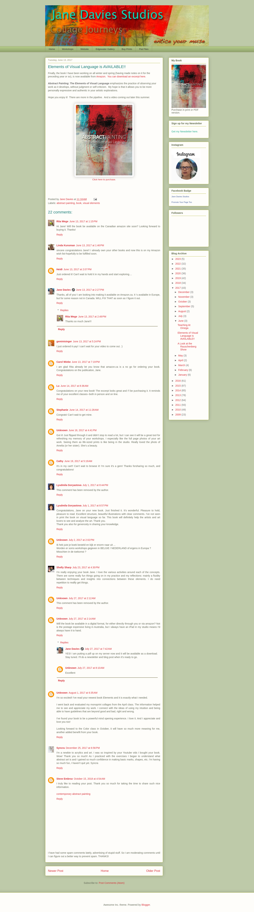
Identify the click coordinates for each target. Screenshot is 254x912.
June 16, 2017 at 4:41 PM (82, 430)
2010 (178, 409)
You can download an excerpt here (126, 76)
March (182, 365)
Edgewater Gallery (105, 49)
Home (52, 49)
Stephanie (62, 409)
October (183, 301)
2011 (178, 404)
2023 (178, 259)
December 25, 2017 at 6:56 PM (83, 747)
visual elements (91, 203)
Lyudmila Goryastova (68, 485)
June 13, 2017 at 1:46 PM (90, 245)
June (181, 320)
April (181, 360)
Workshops (67, 49)
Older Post (153, 871)
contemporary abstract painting (73, 793)
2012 (178, 400)
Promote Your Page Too (181, 202)
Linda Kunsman (65, 245)
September (184, 306)
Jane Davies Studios (180, 196)
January (183, 374)
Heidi (59, 269)
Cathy (59, 461)
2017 (178, 287)
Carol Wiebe (63, 361)
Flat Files (144, 49)
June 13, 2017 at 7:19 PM (86, 361)
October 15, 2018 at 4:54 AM (89, 778)
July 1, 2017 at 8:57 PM (95, 505)
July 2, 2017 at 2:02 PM (81, 539)
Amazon (100, 76)
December (184, 292)
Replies (64, 310)
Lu (57, 385)
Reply (59, 234)
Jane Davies (63, 289)
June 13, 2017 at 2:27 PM (90, 289)
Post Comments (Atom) (111, 883)
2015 (178, 385)
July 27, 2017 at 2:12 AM (82, 598)
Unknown (62, 430)
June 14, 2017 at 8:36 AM (74, 385)
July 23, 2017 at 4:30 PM (85, 567)
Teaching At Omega (184, 326)
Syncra (60, 747)
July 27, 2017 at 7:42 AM (98, 648)
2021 (178, 268)
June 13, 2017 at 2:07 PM (77, 269)
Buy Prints (127, 49)
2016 (178, 380)
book (78, 203)
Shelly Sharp (63, 567)
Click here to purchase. (104, 179)
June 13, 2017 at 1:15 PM (83, 221)
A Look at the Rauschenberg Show (187, 346)
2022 (178, 263)
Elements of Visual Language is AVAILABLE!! (188, 335)
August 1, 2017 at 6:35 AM (83, 692)
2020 (178, 273)
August (182, 311)
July (180, 316)
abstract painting (66, 203)
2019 (178, 278)
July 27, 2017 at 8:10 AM (90, 667)
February (183, 370)
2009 (178, 414)
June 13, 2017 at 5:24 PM (87, 341)
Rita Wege (62, 221)
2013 (178, 395)
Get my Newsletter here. (184, 131)
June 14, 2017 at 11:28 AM (83, 409)
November (184, 296)
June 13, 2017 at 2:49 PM (92, 316)
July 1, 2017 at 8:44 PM (95, 485)
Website (84, 49)
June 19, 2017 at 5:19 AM (78, 461)
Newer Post (55, 871)
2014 (178, 390)
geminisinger (64, 341)
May (180, 355)
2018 (178, 282)
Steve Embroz (64, 778)
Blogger (145, 904)
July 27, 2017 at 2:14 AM (82, 618)
